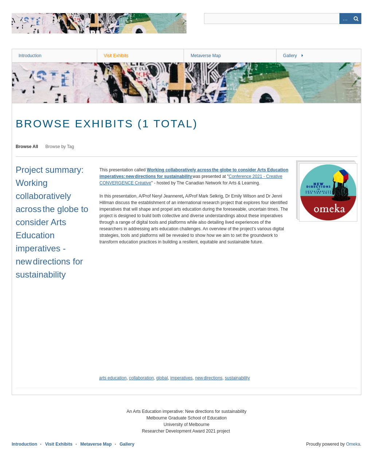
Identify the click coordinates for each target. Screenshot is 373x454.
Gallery (290, 55)
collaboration (141, 378)
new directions (209, 378)
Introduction (30, 55)
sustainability (237, 378)
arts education (112, 378)
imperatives (181, 378)
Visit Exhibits (116, 55)
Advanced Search (344, 18)
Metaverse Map (206, 55)
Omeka (353, 444)
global (162, 378)
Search (355, 18)
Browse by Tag (60, 146)
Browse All (27, 146)
